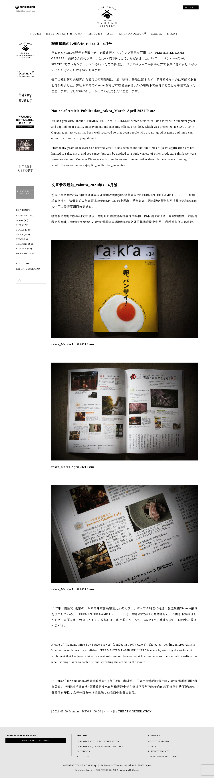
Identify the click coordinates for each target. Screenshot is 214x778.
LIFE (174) (22, 225)
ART (110, 33)
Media (156, 33)
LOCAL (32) (23, 230)
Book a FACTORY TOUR (36, 740)
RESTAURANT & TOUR (64, 33)
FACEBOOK (84, 751)
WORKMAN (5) (25, 253)
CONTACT (154, 746)
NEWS (86, 711)
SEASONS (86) (24, 244)
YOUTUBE (83, 756)
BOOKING (190, 7)
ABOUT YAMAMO (158, 741)
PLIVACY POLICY (158, 751)
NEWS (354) (23, 234)
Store (35, 33)
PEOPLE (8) (23, 239)
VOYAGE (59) (24, 248)
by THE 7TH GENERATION (133, 711)
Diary (172, 33)
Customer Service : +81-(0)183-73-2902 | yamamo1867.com (107, 770)
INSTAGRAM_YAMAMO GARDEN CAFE (100, 746)
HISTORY (95, 33)
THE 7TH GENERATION (28, 269)
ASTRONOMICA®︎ (133, 33)
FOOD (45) (22, 220)
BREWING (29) (24, 215)
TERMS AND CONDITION (163, 756)
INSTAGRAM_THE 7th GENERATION (98, 741)
